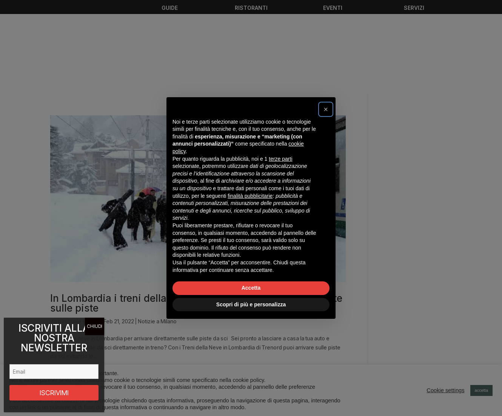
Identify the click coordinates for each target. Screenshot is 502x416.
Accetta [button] (251, 288)
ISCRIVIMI (54, 393)
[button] (326, 109)
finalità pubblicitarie (250, 196)
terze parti (280, 159)
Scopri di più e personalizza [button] (251, 304)
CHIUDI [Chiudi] (94, 326)
